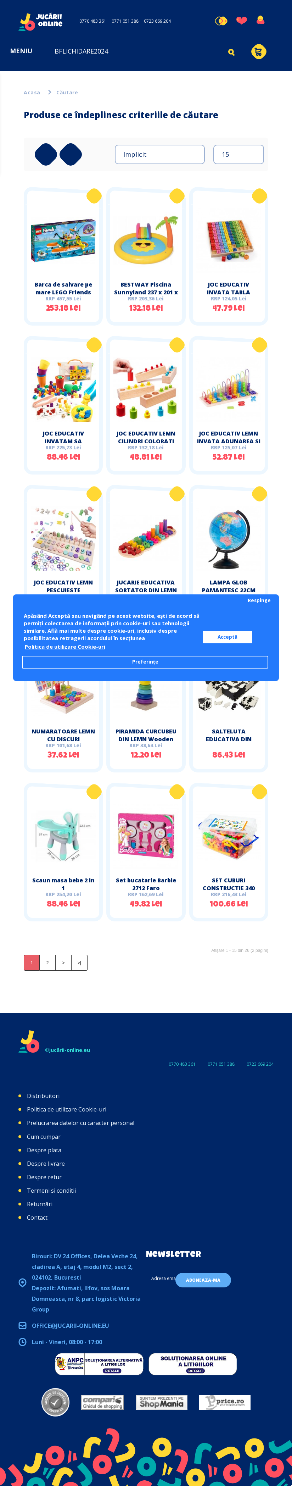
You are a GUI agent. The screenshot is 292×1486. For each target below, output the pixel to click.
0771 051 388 (125, 21)
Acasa (32, 92)
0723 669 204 (157, 21)
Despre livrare (46, 1164)
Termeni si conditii (51, 1190)
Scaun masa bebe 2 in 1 (63, 884)
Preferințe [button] (145, 662)
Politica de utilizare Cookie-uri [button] (65, 646)
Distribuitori (43, 1096)
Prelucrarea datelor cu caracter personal (80, 1123)
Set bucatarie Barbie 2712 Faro (146, 884)
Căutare (67, 92)
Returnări (39, 1204)
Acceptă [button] (227, 637)
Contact (37, 1217)
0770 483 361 (92, 21)
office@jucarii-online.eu (70, 1326)
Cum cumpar (44, 1137)
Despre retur (44, 1177)
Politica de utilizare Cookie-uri (66, 1109)
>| (79, 962)
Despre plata (44, 1150)
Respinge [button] (259, 600)
